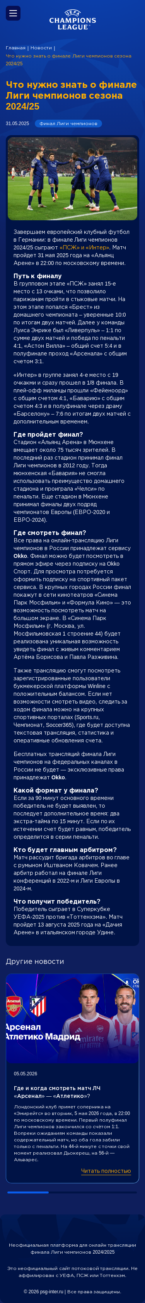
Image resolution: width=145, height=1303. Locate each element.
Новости (41, 48)
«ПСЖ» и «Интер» (84, 247)
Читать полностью (106, 1171)
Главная (16, 48)
